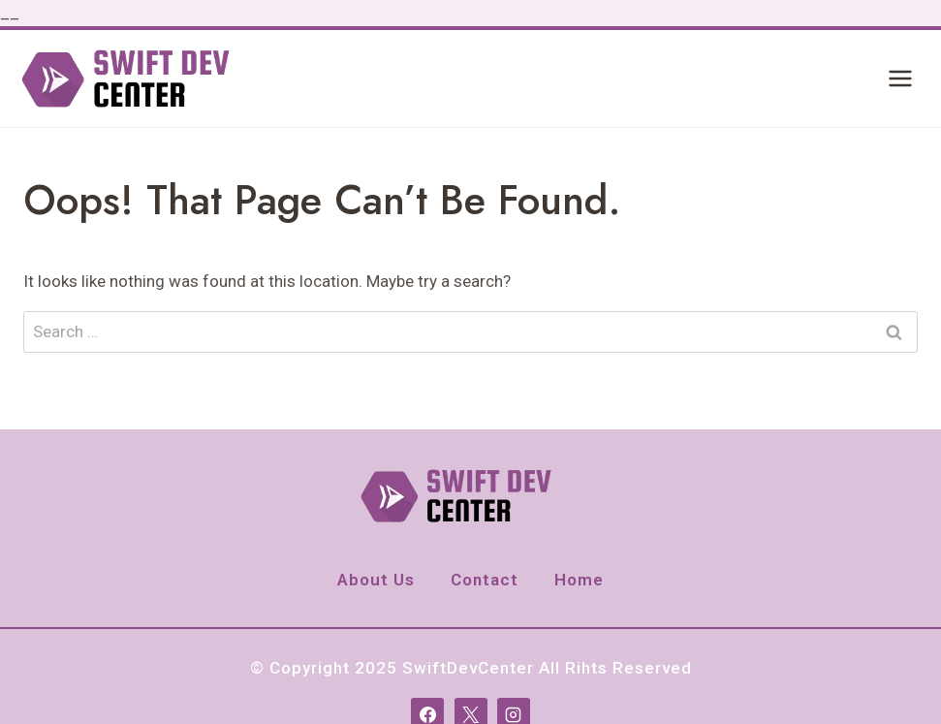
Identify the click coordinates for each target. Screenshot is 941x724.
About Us (376, 579)
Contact (484, 579)
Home (579, 579)
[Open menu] (900, 79)
